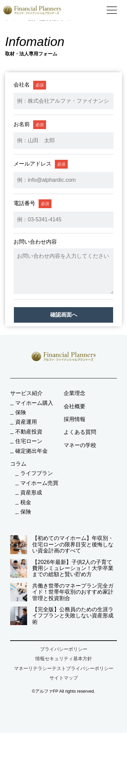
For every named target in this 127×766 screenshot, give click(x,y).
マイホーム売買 (39, 483)
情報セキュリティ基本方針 (63, 658)
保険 (20, 412)
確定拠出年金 (31, 451)
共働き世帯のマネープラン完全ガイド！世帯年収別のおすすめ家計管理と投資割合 (61, 592)
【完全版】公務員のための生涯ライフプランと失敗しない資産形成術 (61, 616)
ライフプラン (36, 473)
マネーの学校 (80, 445)
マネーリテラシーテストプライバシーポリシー (63, 668)
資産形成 (31, 492)
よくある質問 (80, 432)
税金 (25, 502)
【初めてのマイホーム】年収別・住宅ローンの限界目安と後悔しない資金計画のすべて (61, 544)
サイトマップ (63, 678)
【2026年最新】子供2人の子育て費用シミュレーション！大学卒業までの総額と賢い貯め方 (61, 568)
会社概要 (74, 406)
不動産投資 (28, 432)
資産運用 (26, 422)
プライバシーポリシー (63, 649)
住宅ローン (28, 441)
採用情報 (74, 419)
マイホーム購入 (34, 403)
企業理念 (74, 393)
